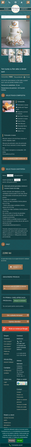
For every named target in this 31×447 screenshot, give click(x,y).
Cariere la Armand (22, 409)
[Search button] (28, 16)
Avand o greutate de (8, 180)
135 (8, 182)
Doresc (5, 175)
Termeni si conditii (22, 404)
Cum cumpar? (8, 341)
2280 (5, 253)
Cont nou (6, 384)
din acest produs (18, 175)
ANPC (5, 420)
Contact (24, 9)
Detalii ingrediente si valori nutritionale (14, 158)
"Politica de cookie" (7, 437)
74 (22, 180)
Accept (19, 440)
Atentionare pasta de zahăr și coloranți (14, 286)
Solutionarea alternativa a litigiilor (7, 425)
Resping (11, 440)
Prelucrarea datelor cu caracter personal (22, 399)
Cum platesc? (7, 344)
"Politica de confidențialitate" (20, 437)
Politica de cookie (21, 407)
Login (5, 382)
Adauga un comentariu (20, 300)
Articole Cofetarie (8, 362)
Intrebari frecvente (9, 417)
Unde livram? (7, 349)
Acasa (6, 9)
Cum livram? (7, 346)
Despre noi (20, 394)
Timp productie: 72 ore (22, 77)
